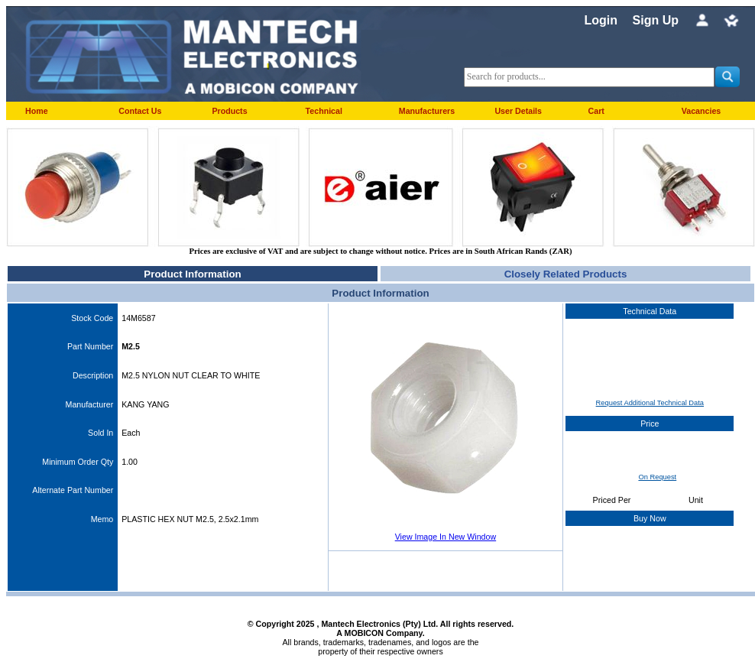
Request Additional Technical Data (650, 403)
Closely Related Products (565, 274)
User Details (518, 110)
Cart (596, 110)
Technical (324, 110)
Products (229, 110)
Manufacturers (427, 110)
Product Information (192, 274)
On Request (657, 477)
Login (600, 20)
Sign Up (656, 20)
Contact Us (139, 110)
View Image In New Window (445, 536)
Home (36, 110)
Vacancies (701, 110)
